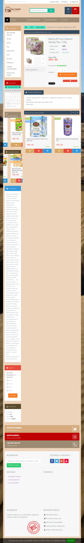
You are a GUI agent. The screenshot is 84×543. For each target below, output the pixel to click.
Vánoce (9, 43)
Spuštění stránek (15, 477)
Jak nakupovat (14, 480)
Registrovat (74, 2)
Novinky (9, 39)
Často (11, 380)
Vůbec (11, 390)
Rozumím (71, 540)
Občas (11, 384)
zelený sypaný (40, 27)
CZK (68, 10)
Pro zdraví (9, 59)
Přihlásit (64, 2)
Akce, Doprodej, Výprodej (11, 34)
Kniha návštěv (14, 483)
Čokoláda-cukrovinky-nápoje (12, 68)
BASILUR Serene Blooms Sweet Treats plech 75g (12, 170)
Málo (10, 387)
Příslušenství (10, 62)
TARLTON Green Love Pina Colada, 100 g (37, 139)
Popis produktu (34, 92)
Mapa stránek (54, 2)
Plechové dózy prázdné (11, 74)
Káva (8, 55)
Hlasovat (12, 395)
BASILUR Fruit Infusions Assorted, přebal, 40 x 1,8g (12, 134)
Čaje (31, 27)
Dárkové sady (10, 51)
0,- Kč (75, 10)
